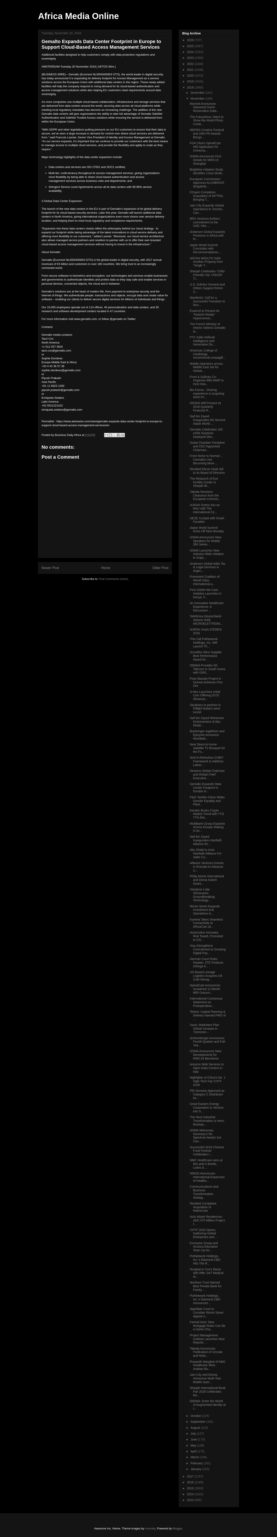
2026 (191, 40)
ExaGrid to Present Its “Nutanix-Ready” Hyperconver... (204, 314)
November (197, 98)
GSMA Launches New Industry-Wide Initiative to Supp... (207, 554)
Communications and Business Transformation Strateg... (204, 1192)
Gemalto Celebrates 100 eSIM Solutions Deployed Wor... (206, 433)
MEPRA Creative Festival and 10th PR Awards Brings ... (207, 133)
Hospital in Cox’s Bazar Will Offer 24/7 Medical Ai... (207, 1273)
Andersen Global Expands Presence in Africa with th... (207, 235)
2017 (191, 1476)
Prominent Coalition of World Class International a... (205, 580)
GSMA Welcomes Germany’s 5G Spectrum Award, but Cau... (205, 1136)
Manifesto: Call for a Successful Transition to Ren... (207, 301)
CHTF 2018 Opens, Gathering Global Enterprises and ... (204, 1233)
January (196, 1469)
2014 (191, 1494)
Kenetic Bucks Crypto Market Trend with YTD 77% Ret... (207, 814)
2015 (191, 1488)
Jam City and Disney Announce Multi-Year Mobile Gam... (205, 1378)
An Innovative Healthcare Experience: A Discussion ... (207, 606)
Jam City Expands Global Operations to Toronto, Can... (207, 209)
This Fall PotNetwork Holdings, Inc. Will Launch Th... (204, 642)
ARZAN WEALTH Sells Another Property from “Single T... (206, 261)
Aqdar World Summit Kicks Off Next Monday (207, 529)
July (193, 1433)
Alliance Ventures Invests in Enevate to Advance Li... (207, 866)
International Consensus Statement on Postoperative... (206, 1002)
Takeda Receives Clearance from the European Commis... (205, 495)
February (196, 1463)
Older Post (160, 568)
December (197, 92)
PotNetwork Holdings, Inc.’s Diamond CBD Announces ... (205, 1299)
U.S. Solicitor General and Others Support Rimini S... (207, 288)
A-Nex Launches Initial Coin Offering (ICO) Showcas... (205, 695)
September (198, 1421)
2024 (191, 52)
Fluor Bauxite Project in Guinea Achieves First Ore (206, 682)
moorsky (150, 1528)
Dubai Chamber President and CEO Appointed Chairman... (207, 446)
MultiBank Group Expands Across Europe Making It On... (207, 827)
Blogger (177, 1528)
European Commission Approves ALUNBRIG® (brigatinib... (207, 182)
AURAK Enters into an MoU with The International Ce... (205, 508)
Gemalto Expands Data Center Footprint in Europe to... (205, 787)
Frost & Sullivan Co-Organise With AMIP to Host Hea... (207, 380)
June (194, 1439)
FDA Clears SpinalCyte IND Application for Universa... (205, 146)
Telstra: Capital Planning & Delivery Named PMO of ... (208, 1015)
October (196, 1416)
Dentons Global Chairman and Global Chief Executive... (207, 774)
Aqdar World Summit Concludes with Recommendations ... (206, 248)
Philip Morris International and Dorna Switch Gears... (207, 879)
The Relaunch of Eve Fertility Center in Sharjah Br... (204, 482)
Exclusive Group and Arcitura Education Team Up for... (204, 1246)
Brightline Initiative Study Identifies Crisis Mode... (207, 171)
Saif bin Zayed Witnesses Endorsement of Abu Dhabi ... (207, 721)
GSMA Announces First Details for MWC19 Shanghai (205, 160)
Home (105, 568)
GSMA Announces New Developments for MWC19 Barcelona (205, 1054)
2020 (191, 75)
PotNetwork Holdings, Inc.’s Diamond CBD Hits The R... (205, 1259)
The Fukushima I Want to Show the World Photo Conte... (207, 120)
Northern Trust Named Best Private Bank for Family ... (206, 1286)
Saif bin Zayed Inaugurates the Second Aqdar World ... (207, 419)
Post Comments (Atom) (113, 579)
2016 (191, 1482)
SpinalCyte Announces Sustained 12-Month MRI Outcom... (205, 989)
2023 (191, 58)
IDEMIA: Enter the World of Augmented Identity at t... (208, 1404)
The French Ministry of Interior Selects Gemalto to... (207, 327)
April (193, 1451)
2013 (191, 1500)
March (195, 1457)
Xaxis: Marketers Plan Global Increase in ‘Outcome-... (204, 1028)
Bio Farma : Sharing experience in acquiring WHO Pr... (207, 393)
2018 (191, 87)
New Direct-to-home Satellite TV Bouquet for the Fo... (207, 748)
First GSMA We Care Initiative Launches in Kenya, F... (205, 593)
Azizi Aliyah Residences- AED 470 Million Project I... (207, 1220)
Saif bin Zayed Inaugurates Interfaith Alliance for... (206, 840)
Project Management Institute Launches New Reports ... (207, 1339)
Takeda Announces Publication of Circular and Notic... (206, 1352)
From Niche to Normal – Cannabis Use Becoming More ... (206, 459)
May (193, 1445)
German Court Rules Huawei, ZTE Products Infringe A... (206, 962)
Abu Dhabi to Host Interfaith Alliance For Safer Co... (206, 853)
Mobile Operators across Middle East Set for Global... (206, 367)
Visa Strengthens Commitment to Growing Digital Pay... (208, 949)
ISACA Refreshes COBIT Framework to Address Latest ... (206, 761)
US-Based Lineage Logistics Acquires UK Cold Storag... (206, 975)
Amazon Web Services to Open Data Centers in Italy (207, 1068)
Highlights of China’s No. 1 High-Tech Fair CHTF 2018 (207, 1081)
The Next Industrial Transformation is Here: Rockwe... (207, 1120)
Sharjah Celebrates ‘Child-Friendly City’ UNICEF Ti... (207, 274)
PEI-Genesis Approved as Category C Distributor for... (207, 1094)
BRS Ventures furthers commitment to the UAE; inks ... (205, 222)
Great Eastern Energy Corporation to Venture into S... (207, 1107)
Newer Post (50, 568)
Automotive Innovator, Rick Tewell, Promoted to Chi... (206, 936)
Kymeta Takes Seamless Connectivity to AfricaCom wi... (206, 923)
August (195, 1427)
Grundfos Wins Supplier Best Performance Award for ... (206, 655)
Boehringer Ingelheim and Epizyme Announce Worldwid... (207, 734)
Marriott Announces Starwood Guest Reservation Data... (204, 107)
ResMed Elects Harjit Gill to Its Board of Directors (207, 470)
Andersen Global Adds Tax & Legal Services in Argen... (207, 567)
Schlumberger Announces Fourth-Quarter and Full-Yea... (208, 1041)
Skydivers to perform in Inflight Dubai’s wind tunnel (205, 708)
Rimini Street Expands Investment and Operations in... (205, 910)
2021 (191, 69)
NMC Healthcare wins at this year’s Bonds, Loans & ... (206, 1163)
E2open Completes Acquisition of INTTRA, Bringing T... (207, 195)
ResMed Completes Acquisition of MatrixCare (203, 1207)
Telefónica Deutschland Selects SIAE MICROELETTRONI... (206, 619)
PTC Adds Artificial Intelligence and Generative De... (202, 340)
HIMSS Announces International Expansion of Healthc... (207, 1177)
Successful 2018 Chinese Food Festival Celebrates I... (207, 1150)
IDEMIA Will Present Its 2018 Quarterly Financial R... (205, 406)
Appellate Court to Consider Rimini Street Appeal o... (206, 1312)
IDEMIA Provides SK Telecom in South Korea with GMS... (207, 669)
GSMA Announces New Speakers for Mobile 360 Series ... (205, 540)
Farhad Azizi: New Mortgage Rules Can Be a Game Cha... (207, 1325)
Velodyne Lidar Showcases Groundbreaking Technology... (202, 895)
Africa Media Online (78, 16)
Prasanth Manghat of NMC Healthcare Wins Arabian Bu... (208, 1365)
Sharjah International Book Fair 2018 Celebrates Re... (207, 1391)
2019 (191, 81)
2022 (191, 64)
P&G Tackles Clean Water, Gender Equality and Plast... (207, 800)
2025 (191, 46)
